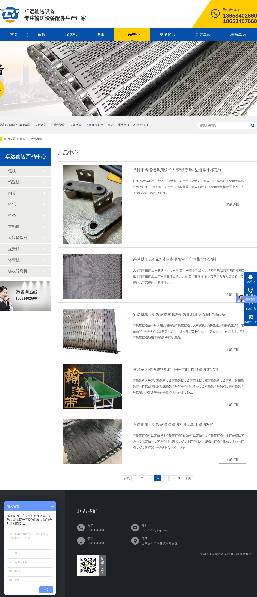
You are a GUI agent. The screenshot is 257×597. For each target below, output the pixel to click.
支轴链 (14, 226)
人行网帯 (41, 125)
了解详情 (232, 204)
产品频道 (37, 139)
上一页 (138, 478)
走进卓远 (203, 34)
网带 (101, 34)
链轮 (111, 125)
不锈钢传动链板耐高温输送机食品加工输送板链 (173, 424)
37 (165, 478)
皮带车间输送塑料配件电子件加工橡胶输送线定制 (175, 369)
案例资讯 (167, 34)
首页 (14, 34)
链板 (41, 34)
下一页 (175, 478)
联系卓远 (238, 34)
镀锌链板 (124, 125)
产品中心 (132, 34)
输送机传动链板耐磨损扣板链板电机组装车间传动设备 (179, 314)
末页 (188, 478)
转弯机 (14, 260)
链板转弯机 (17, 271)
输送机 (71, 34)
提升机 (14, 249)
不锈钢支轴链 (95, 125)
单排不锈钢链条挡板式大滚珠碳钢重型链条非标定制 (177, 170)
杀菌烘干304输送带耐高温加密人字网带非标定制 (174, 259)
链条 (12, 215)
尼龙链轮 (76, 125)
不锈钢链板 (140, 125)
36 (157, 478)
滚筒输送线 (17, 238)
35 (149, 478)
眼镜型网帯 (58, 125)
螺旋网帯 (25, 125)
